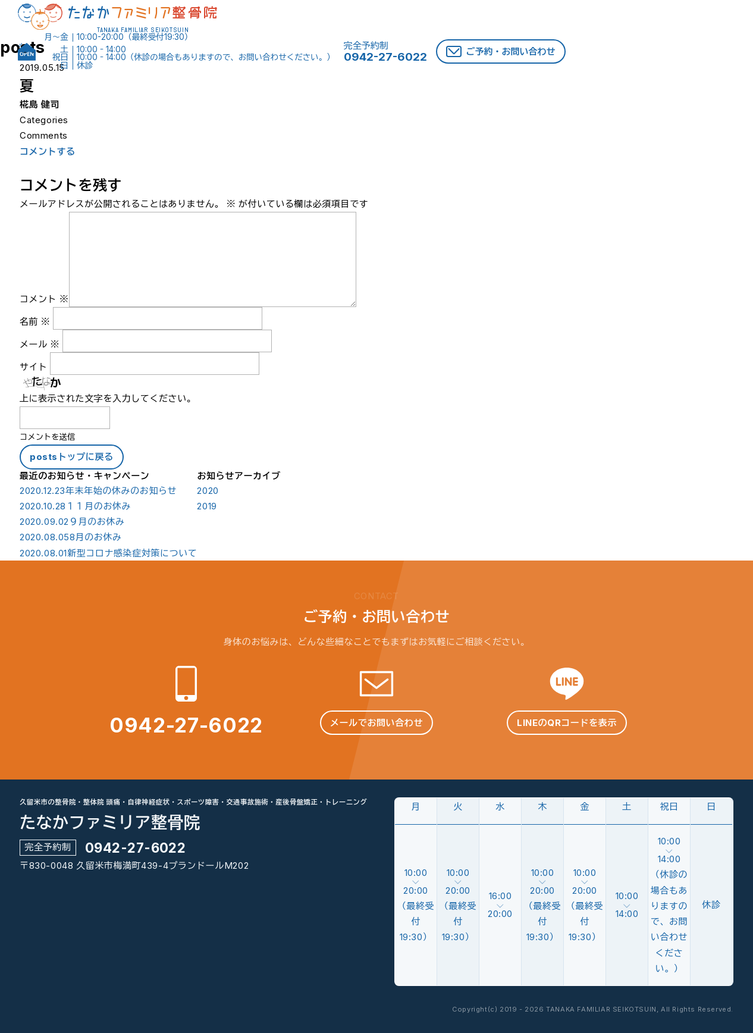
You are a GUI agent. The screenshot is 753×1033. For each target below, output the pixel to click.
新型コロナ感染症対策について (108, 553)
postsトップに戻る (72, 456)
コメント (44, 299)
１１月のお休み (75, 506)
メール (39, 344)
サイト (34, 366)
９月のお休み (72, 521)
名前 (35, 321)
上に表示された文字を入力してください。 (108, 398)
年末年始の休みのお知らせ (98, 491)
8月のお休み (71, 537)
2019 (207, 506)
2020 (207, 491)
